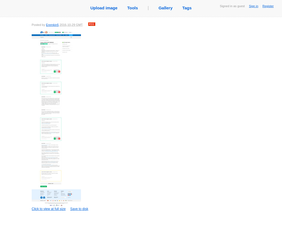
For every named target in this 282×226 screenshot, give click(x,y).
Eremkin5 (52, 24)
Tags (187, 8)
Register (268, 6)
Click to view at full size (56, 121)
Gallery (166, 8)
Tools (132, 8)
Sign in (253, 6)
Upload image (103, 8)
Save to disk (79, 209)
